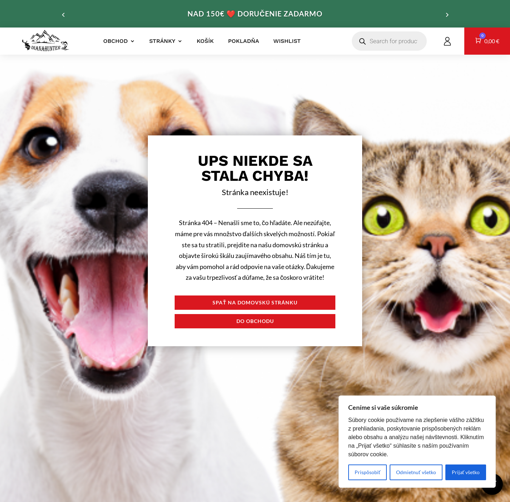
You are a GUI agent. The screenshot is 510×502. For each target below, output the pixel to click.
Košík (205, 41)
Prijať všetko (466, 472)
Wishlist (287, 41)
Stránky (162, 41)
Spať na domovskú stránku (255, 302)
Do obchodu (255, 321)
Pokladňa (243, 41)
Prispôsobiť (367, 472)
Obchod (115, 41)
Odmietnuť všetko (416, 472)
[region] (417, 442)
